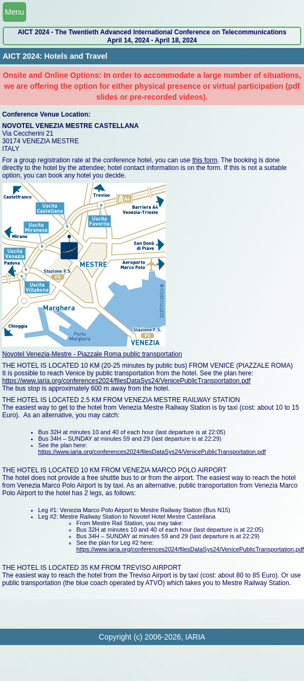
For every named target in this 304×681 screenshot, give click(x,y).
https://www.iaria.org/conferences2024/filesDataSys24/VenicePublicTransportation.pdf (126, 381)
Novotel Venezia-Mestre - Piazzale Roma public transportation (92, 354)
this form (204, 160)
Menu (14, 12)
